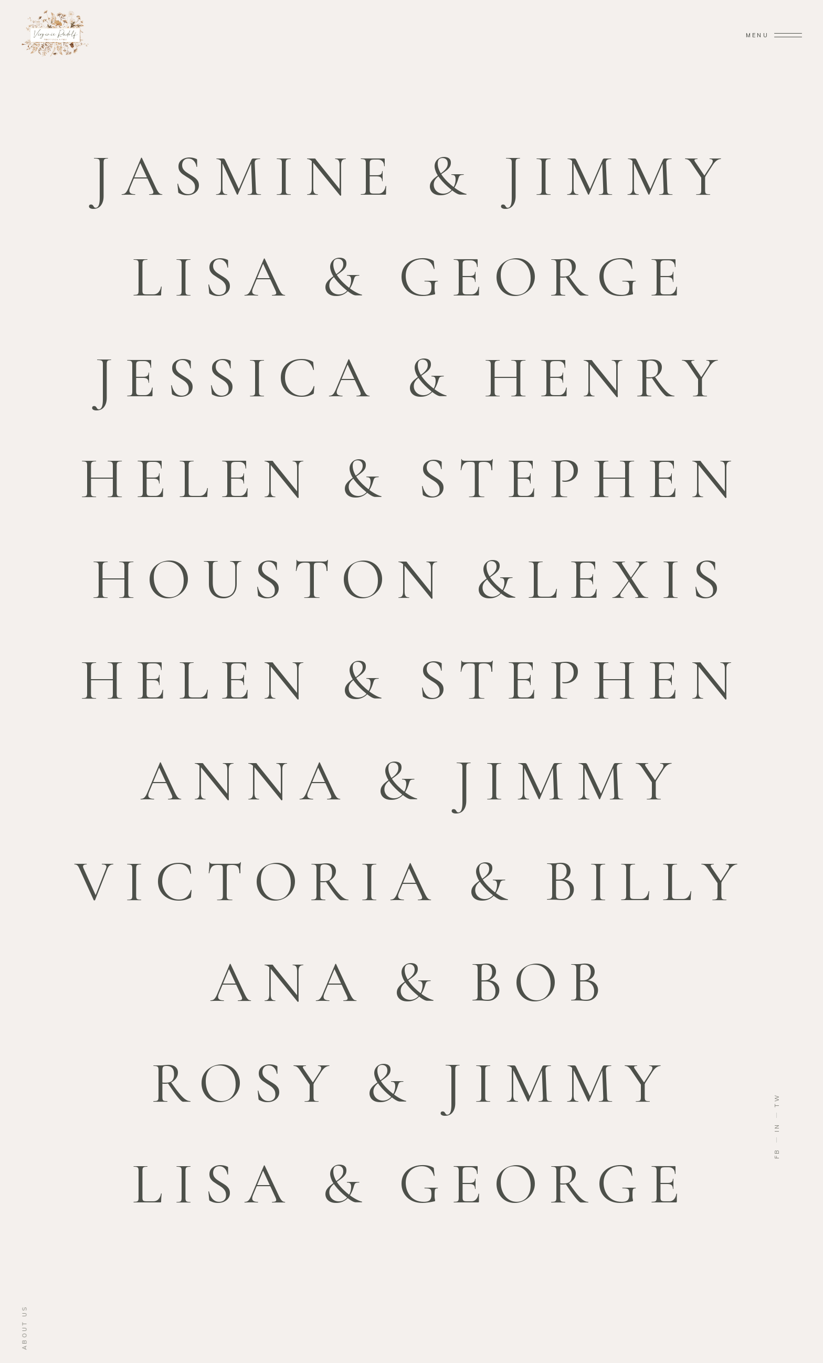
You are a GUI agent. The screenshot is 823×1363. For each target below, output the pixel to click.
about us (24, 1328)
